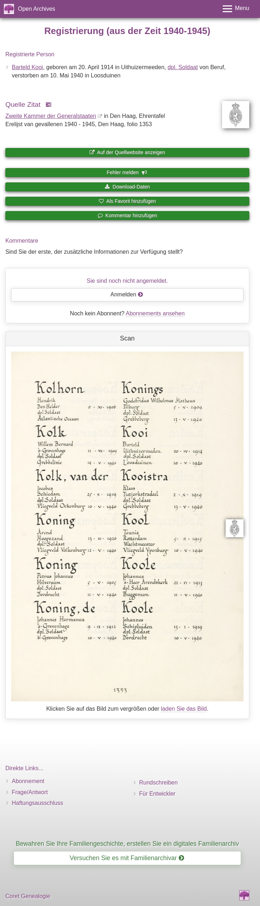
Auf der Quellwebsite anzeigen (127, 152)
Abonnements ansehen (155, 313)
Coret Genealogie (27, 896)
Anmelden (126, 294)
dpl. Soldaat (183, 67)
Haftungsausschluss (37, 803)
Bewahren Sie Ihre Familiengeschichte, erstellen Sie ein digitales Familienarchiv (127, 843)
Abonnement (28, 781)
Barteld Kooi (27, 67)
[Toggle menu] (236, 9)
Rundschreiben (158, 782)
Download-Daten (127, 187)
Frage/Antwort (30, 792)
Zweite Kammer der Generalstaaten (50, 116)
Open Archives (36, 9)
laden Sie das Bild (184, 709)
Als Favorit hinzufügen (127, 201)
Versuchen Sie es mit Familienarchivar (126, 858)
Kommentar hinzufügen (127, 215)
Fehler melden (127, 172)
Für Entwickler (157, 794)
